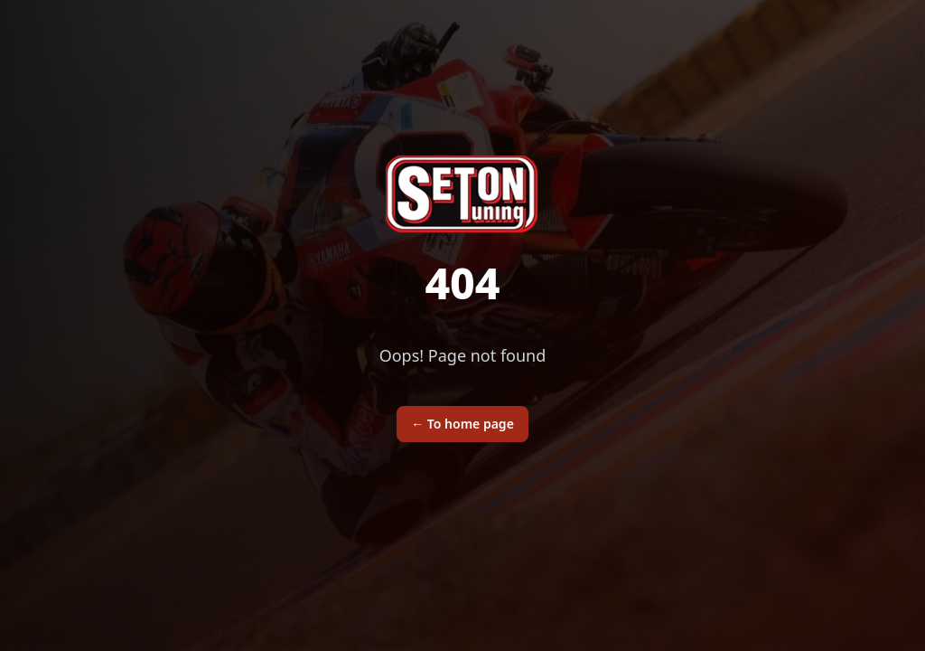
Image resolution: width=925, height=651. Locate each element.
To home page (462, 423)
